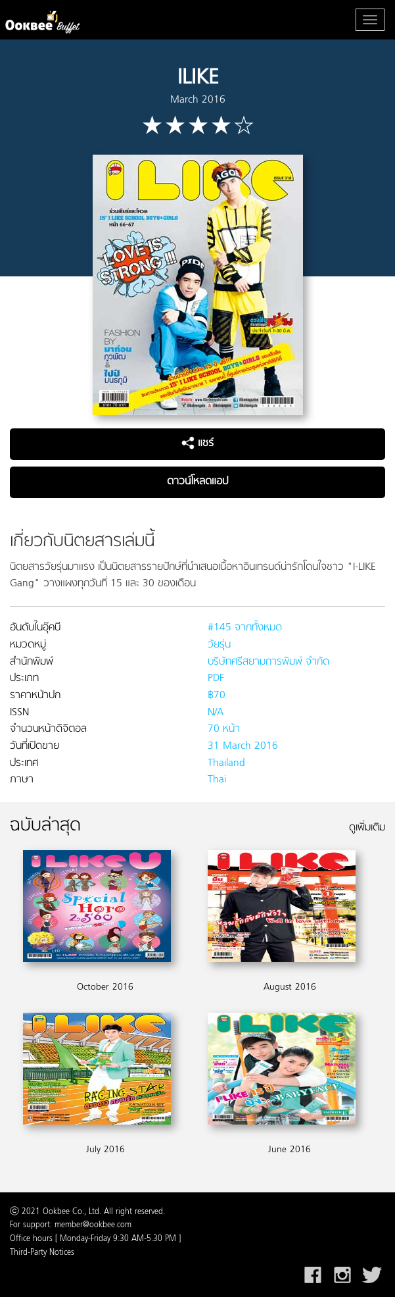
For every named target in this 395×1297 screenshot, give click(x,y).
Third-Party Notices (42, 1252)
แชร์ (197, 443)
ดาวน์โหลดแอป (197, 481)
